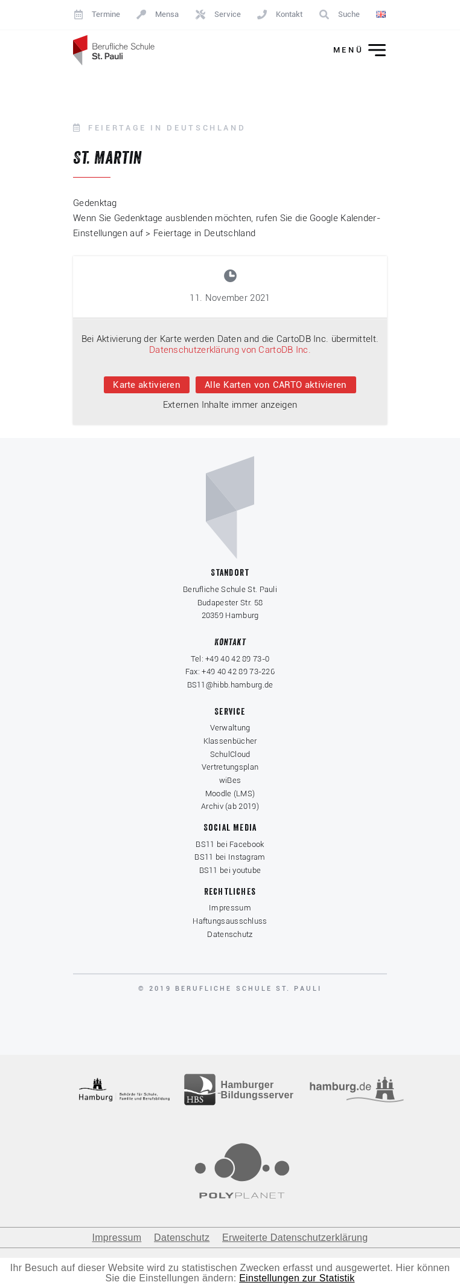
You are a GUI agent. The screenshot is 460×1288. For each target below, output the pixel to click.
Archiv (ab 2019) (230, 806)
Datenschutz (229, 934)
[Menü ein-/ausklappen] (351, 50)
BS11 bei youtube (230, 870)
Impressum (230, 907)
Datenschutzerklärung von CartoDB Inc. (230, 349)
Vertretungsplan (230, 766)
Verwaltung (230, 727)
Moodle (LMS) (230, 793)
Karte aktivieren (146, 384)
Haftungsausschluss (230, 921)
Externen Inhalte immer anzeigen (230, 404)
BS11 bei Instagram (229, 856)
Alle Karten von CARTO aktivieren (276, 384)
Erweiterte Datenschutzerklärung (295, 1237)
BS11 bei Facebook (230, 844)
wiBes (230, 780)
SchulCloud (230, 754)
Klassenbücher (230, 740)
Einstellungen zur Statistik (296, 1278)
